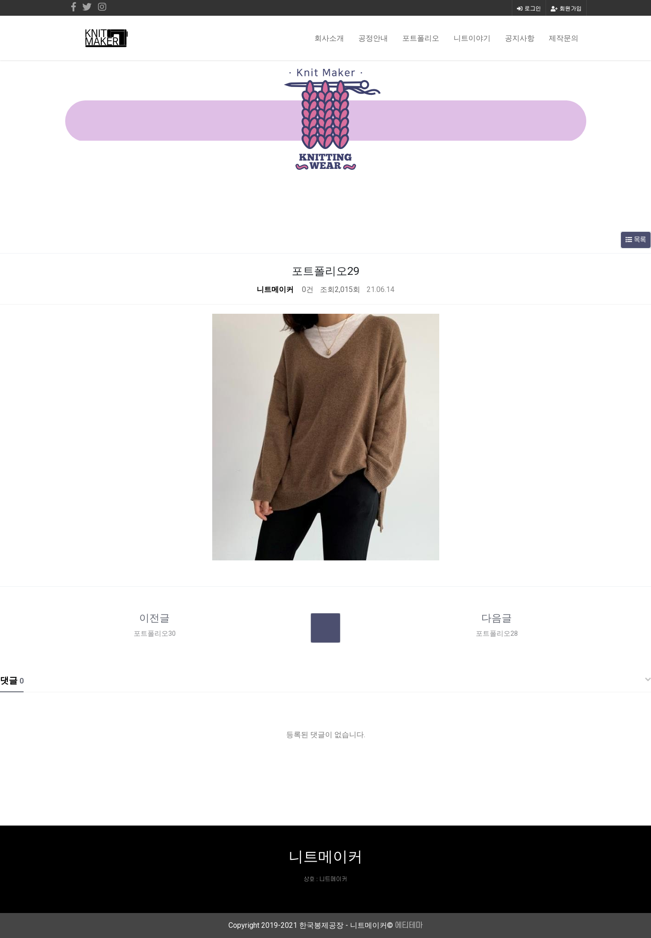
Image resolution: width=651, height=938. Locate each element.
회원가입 (566, 8)
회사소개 (329, 38)
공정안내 (373, 38)
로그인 (529, 8)
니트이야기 (472, 38)
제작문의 (563, 38)
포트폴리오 (420, 38)
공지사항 (519, 38)
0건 (306, 289)
